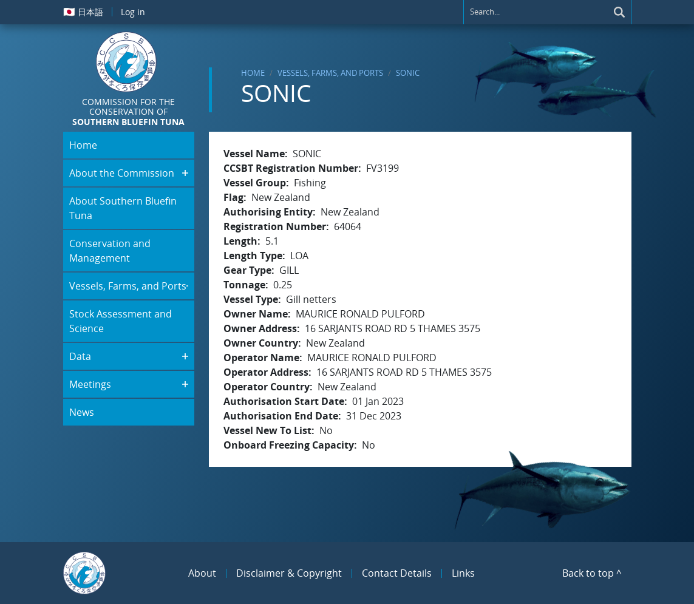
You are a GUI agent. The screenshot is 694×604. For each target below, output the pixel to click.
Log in (133, 12)
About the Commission (121, 173)
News (81, 412)
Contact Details (397, 573)
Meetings (90, 384)
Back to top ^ (592, 573)
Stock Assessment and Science (120, 321)
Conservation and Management (110, 251)
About (202, 573)
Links (463, 573)
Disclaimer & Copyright (289, 573)
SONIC (408, 72)
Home (253, 72)
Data (80, 356)
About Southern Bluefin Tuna (123, 208)
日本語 (83, 11)
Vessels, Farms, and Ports (330, 72)
